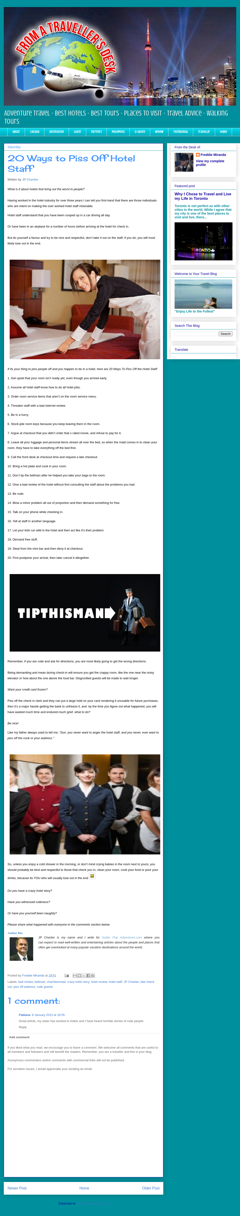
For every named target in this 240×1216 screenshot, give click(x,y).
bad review (25, 982)
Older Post (151, 1188)
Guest (77, 132)
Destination (56, 132)
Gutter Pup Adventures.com (122, 937)
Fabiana (24, 1015)
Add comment (19, 1037)
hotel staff (115, 982)
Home (223, 132)
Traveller (204, 132)
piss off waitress (24, 986)
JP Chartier (30, 179)
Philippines (118, 132)
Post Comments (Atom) (93, 1203)
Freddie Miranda (213, 155)
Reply (23, 1027)
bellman (40, 982)
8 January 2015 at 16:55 (48, 1015)
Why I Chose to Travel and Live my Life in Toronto (203, 196)
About (16, 132)
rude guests (45, 986)
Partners (96, 132)
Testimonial (180, 132)
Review (159, 132)
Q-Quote (140, 132)
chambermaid (56, 982)
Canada (34, 132)
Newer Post (17, 1188)
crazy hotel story (78, 982)
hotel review (99, 982)
